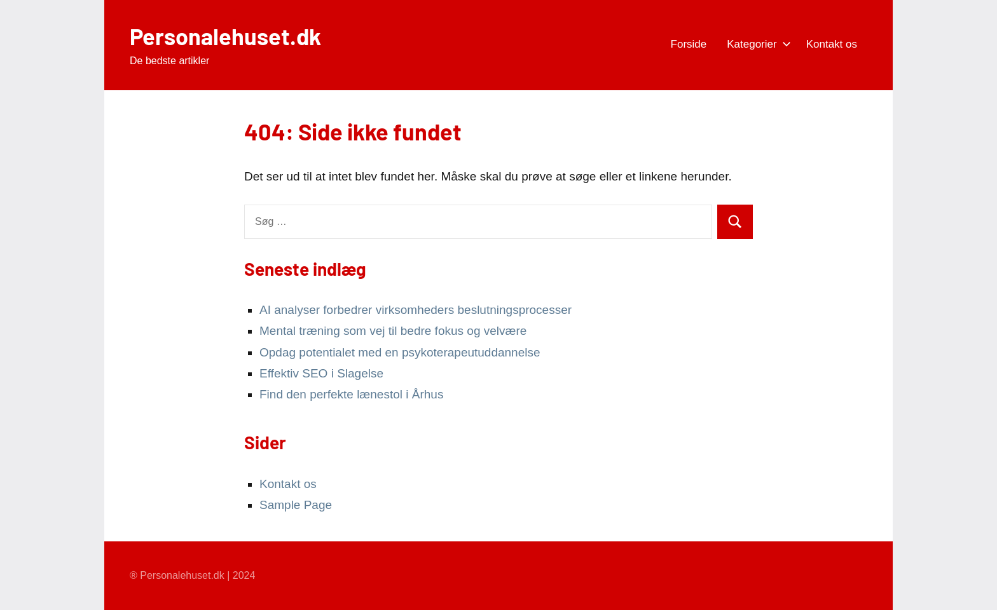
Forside (689, 44)
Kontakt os (831, 44)
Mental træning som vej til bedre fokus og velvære (392, 330)
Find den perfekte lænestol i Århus (351, 394)
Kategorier (756, 44)
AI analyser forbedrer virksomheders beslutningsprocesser (415, 309)
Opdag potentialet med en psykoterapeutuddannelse (399, 352)
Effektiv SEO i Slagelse (321, 373)
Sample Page (295, 505)
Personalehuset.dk (225, 36)
